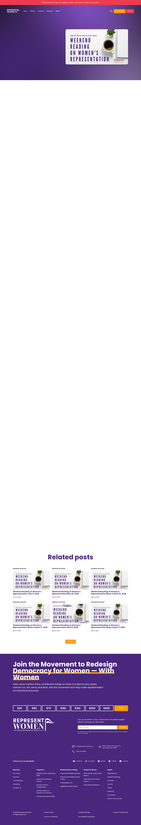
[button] (25, 11)
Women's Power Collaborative (42, 786)
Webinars (110, 791)
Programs (40, 770)
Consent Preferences (120, 812)
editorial (106, 266)
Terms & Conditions (51, 817)
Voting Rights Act (66, 783)
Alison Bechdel (48, 459)
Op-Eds (110, 784)
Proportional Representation (70, 773)
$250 (92, 708)
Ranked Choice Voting (68, 770)
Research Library (90, 770)
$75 (48, 708)
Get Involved (120, 11)
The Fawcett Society (80, 179)
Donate (130, 11)
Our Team (16, 773)
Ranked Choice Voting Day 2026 (46, 774)
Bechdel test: (73, 461)
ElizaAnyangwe (35, 357)
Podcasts (110, 781)
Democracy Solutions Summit (44, 780)
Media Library (112, 773)
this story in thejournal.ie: (48, 230)
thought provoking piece (56, 357)
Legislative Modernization (69, 786)
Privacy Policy (49, 812)
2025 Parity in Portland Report (92, 780)
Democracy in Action (114, 799)
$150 (77, 708)
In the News (111, 795)
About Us (16, 770)
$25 (19, 708)
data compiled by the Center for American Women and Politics (70, 89)
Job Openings (18, 781)
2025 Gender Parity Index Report (93, 774)
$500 (106, 708)
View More (70, 642)
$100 (63, 708)
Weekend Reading (113, 777)
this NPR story (80, 105)
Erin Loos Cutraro (92, 419)
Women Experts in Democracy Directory (44, 792)
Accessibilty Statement (86, 817)
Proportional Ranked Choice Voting (70, 778)
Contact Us (17, 788)
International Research (92, 785)
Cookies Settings (84, 812)
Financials (16, 784)
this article (94, 179)
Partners (16, 777)
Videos (109, 788)
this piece (73, 459)
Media (109, 770)
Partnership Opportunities (46, 796)
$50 (34, 708)
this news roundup (58, 327)
